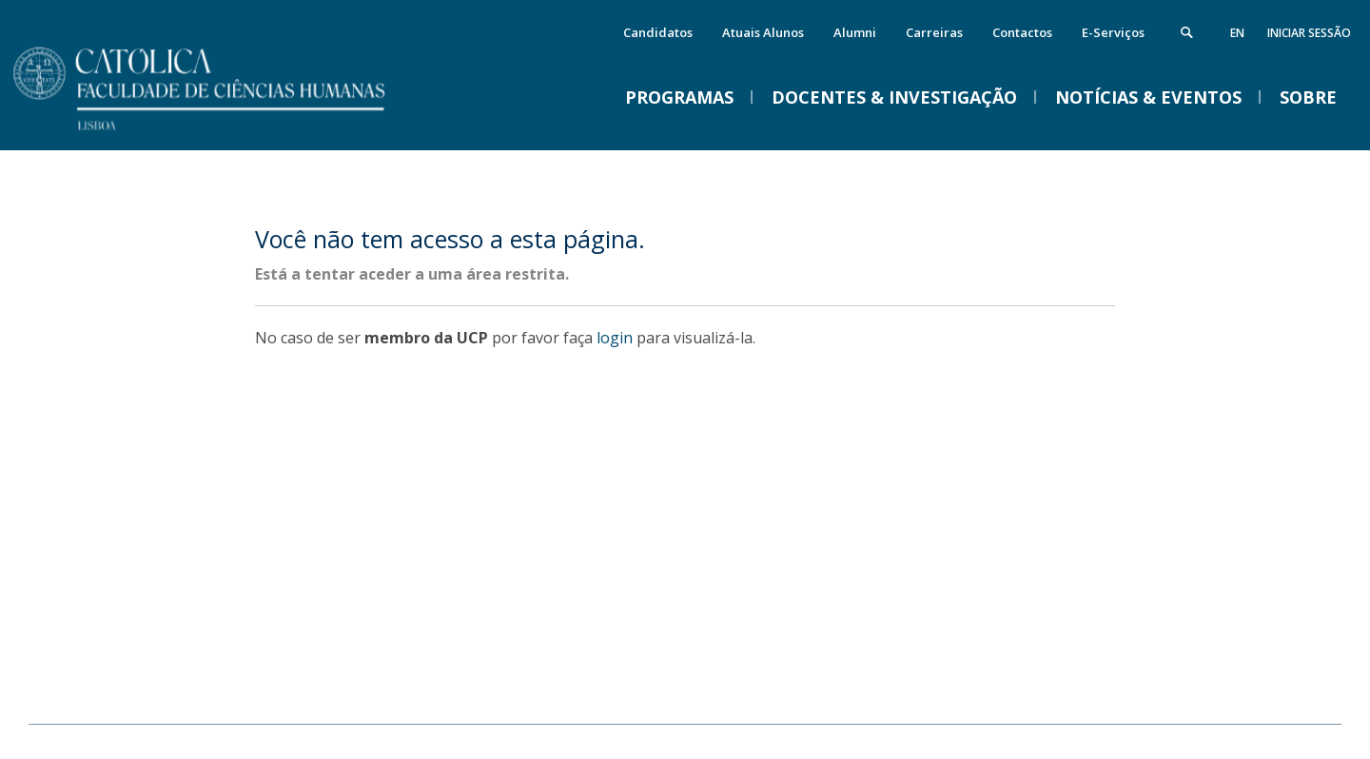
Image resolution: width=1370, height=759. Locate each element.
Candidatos (658, 32)
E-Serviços (1113, 32)
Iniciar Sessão (1309, 33)
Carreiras (934, 32)
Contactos (1022, 32)
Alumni (854, 32)
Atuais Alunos (763, 32)
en (1237, 33)
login (615, 337)
